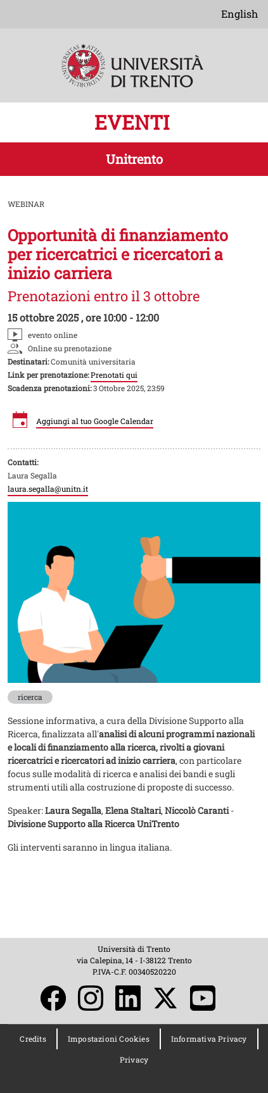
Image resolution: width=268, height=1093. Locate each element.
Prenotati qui (114, 375)
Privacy (134, 1059)
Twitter (165, 998)
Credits (33, 1039)
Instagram (90, 998)
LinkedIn (128, 998)
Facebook (53, 998)
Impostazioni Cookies (109, 1039)
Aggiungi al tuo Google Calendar (94, 421)
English (239, 13)
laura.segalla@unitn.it (48, 489)
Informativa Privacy (209, 1039)
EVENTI (134, 122)
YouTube (202, 998)
